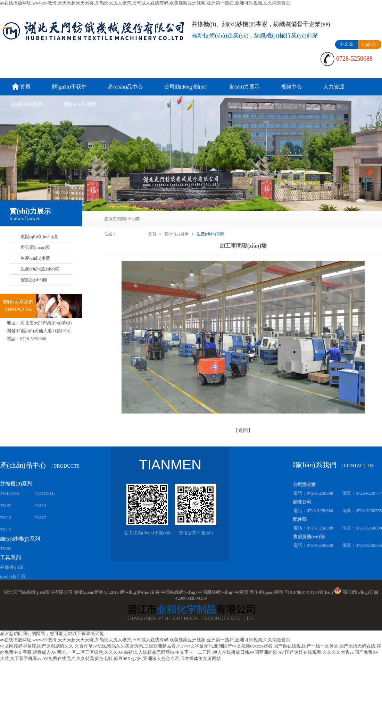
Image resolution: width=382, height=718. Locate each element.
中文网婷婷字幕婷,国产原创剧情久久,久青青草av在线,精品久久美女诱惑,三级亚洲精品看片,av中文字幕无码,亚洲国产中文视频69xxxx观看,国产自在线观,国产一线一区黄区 (169, 646)
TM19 (5, 529)
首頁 (21, 87)
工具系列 (10, 557)
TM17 (40, 517)
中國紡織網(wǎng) (179, 592)
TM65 (5, 548)
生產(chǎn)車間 (35, 258)
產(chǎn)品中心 (125, 87)
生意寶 (241, 592)
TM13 (40, 505)
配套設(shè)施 (34, 279)
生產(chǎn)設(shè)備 (39, 269)
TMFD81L (45, 493)
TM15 (5, 517)
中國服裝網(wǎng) (216, 592)
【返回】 (243, 430)
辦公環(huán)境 (35, 247)
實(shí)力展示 (244, 87)
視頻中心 (291, 87)
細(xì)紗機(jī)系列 (20, 539)
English (369, 44)
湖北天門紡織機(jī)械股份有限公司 (38, 592)
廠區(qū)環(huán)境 (39, 236)
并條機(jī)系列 (16, 483)
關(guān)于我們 (69, 87)
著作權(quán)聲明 (266, 592)
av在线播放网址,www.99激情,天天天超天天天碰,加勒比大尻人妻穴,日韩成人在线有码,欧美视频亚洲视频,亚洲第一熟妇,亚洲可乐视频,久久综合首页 (145, 3)
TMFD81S (9, 493)
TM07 (5, 505)
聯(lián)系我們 (80, 104)
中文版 (346, 44)
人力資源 (333, 87)
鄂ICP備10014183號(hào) (309, 592)
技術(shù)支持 (26, 104)
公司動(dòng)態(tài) (186, 87)
